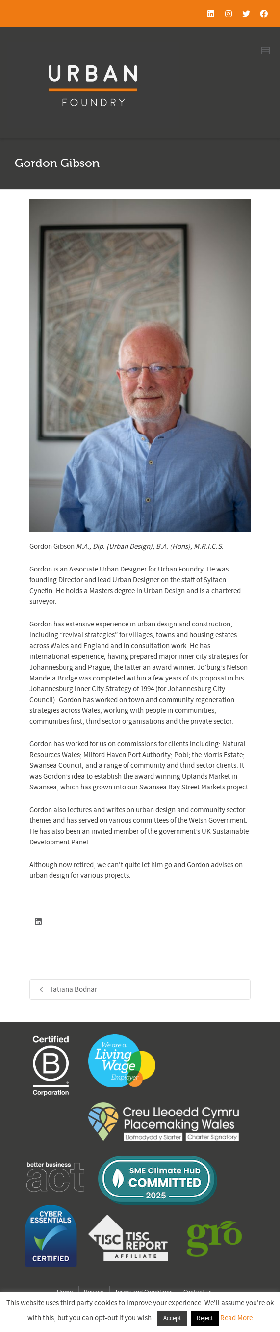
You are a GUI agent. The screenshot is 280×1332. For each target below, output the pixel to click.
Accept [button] (172, 1318)
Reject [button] (205, 1318)
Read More (236, 1318)
